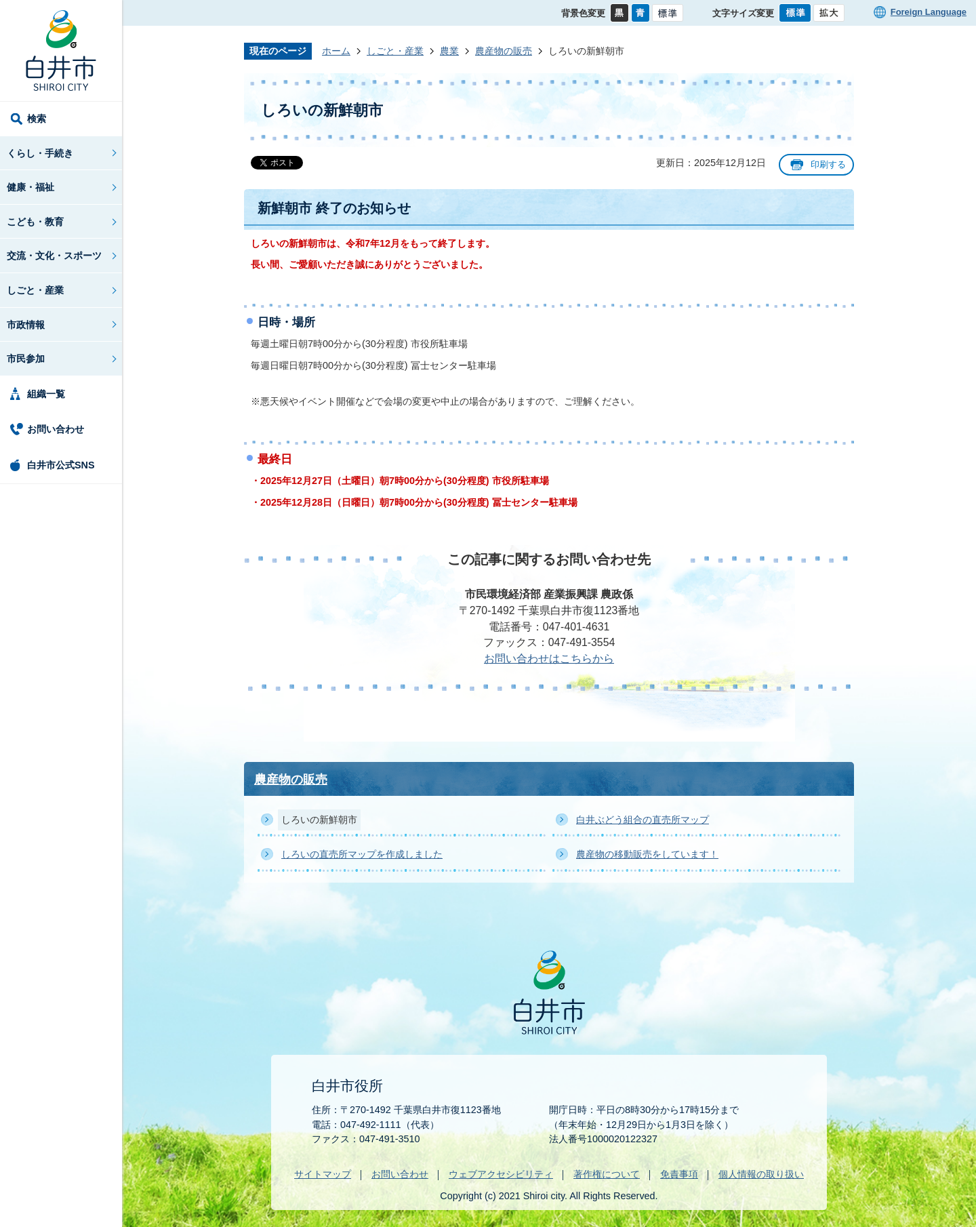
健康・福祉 (30, 187)
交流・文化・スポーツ (54, 255)
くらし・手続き (40, 153)
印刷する (828, 164)
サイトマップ (322, 1174)
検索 (36, 118)
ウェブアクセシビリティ (501, 1174)
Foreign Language (929, 12)
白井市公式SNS (61, 465)
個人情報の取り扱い (761, 1174)
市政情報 (26, 324)
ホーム (336, 50)
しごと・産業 (35, 290)
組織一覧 (46, 393)
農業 (449, 50)
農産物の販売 (503, 50)
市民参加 (26, 358)
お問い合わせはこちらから (549, 658)
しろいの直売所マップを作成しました (362, 854)
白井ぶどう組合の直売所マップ (642, 819)
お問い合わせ (55, 429)
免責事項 (679, 1174)
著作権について (606, 1174)
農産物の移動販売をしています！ (647, 854)
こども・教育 (35, 221)
